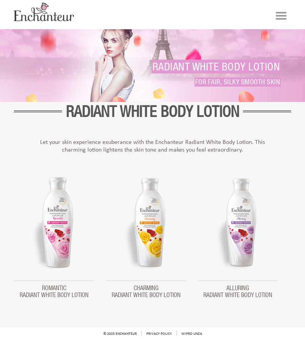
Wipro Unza (191, 334)
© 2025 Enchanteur (120, 334)
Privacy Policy (159, 334)
